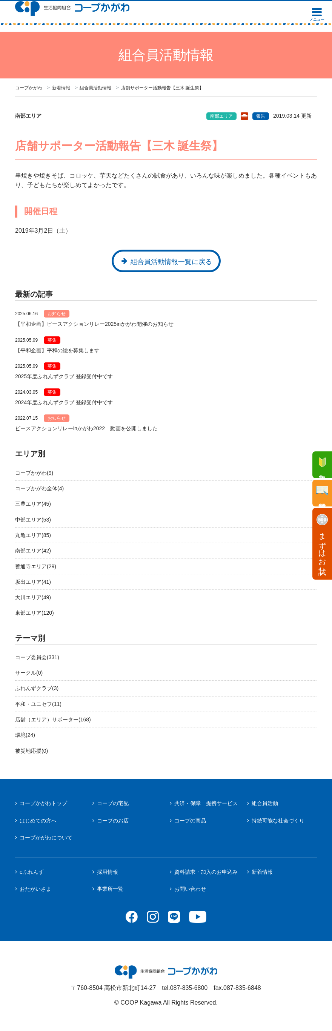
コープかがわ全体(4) (39, 488)
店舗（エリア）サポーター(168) (53, 719)
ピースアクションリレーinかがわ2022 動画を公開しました (86, 428)
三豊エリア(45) (33, 504)
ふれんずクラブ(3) (36, 688)
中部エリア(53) (33, 520)
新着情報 (61, 88)
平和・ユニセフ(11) (38, 704)
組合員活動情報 (95, 88)
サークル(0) (29, 673)
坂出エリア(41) (33, 582)
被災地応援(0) (31, 751)
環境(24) (25, 735)
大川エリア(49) (33, 597)
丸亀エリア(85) (33, 535)
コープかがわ (28, 88)
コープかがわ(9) (34, 473)
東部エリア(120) (34, 613)
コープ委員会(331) (37, 657)
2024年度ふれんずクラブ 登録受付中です (64, 402)
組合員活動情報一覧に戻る (171, 261)
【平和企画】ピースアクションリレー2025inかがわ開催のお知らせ (94, 324)
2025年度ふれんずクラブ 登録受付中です (64, 376)
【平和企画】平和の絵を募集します (57, 350)
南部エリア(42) (33, 551)
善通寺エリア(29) (35, 566)
